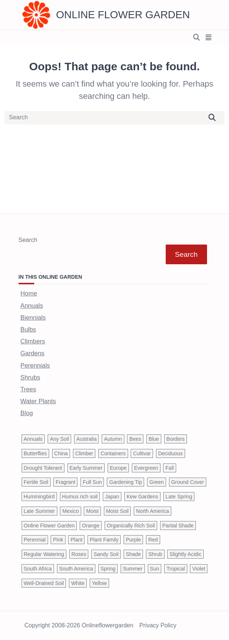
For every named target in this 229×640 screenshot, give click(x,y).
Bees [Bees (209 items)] (135, 439)
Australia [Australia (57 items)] (86, 439)
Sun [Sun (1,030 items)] (154, 569)
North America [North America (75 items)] (152, 511)
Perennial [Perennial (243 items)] (35, 540)
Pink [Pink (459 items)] (58, 540)
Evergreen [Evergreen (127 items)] (146, 468)
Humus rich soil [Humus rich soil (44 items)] (80, 497)
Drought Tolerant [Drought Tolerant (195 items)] (43, 468)
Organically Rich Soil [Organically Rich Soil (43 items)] (131, 526)
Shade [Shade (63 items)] (133, 554)
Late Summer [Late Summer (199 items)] (39, 511)
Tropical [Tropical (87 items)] (175, 569)
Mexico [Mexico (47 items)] (70, 511)
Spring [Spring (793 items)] (108, 569)
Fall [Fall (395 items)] (169, 468)
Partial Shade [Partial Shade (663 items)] (178, 526)
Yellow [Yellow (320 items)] (99, 583)
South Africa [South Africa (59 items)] (38, 569)
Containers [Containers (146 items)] (113, 453)
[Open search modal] (196, 37)
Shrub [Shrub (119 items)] (155, 554)
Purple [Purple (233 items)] (133, 540)
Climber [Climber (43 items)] (84, 453)
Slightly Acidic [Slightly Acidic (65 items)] (185, 554)
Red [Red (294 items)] (153, 540)
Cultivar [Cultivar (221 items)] (141, 453)
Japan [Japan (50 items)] (112, 497)
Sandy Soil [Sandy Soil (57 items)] (105, 554)
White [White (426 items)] (78, 583)
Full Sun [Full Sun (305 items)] (92, 482)
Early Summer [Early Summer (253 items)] (86, 468)
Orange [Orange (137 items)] (90, 526)
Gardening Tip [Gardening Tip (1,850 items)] (125, 482)
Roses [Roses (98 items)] (78, 554)
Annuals (31, 305)
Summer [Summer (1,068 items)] (133, 569)
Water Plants (38, 401)
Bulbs (28, 329)
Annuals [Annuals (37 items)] (33, 439)
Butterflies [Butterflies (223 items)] (35, 453)
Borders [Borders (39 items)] (175, 439)
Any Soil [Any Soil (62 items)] (59, 439)
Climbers (32, 341)
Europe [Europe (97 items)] (118, 468)
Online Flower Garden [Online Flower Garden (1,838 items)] (49, 526)
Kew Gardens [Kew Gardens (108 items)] (142, 497)
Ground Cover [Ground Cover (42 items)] (187, 482)
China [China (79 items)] (61, 453)
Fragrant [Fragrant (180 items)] (65, 482)
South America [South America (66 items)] (76, 569)
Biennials (33, 317)
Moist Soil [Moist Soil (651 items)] (117, 511)
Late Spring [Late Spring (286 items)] (179, 497)
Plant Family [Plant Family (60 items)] (104, 540)
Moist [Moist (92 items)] (92, 511)
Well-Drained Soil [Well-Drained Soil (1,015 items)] (44, 583)
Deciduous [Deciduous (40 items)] (170, 453)
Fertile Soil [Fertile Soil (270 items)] (36, 482)
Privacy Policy (157, 625)
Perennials (35, 365)
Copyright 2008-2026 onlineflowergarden (79, 625)
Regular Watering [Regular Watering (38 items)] (44, 554)
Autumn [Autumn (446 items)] (113, 439)
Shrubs (30, 377)
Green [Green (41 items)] (156, 482)
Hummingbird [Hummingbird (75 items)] (39, 497)
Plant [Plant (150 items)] (76, 540)
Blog (26, 413)
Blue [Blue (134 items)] (154, 439)
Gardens (32, 353)
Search (28, 240)
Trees (28, 389)
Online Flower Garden (123, 14)
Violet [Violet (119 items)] (198, 569)
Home (28, 293)
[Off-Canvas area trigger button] (208, 37)
